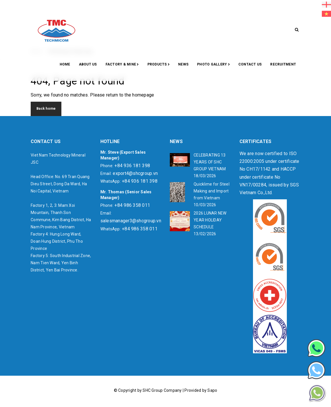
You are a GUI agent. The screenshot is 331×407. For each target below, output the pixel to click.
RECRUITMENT (283, 64)
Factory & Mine (122, 64)
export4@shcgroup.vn (135, 173)
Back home (46, 109)
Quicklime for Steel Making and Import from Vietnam (211, 191)
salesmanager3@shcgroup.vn (130, 220)
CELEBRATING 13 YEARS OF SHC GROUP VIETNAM (210, 162)
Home (65, 64)
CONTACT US (250, 64)
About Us (88, 64)
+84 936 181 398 (132, 165)
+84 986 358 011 (132, 205)
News (183, 64)
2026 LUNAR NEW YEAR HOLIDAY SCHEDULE (210, 220)
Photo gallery (213, 64)
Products (158, 64)
